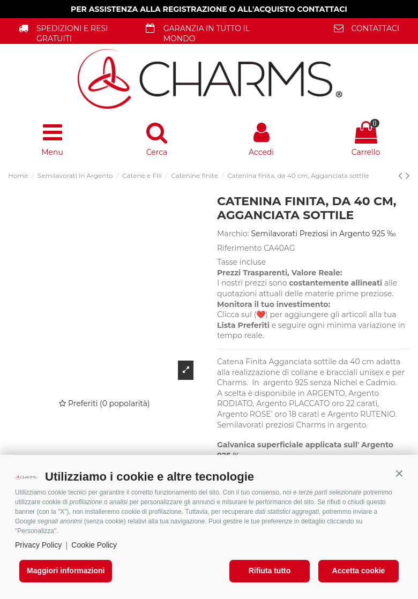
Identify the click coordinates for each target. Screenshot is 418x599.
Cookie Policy (94, 545)
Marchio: (233, 233)
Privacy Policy (38, 545)
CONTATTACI (375, 28)
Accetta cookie (358, 570)
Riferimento (239, 248)
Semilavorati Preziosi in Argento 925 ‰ (323, 233)
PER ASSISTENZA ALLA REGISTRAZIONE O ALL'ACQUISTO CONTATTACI (209, 9)
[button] (399, 473)
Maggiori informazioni (65, 570)
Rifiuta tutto (270, 570)
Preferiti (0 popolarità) (104, 403)
